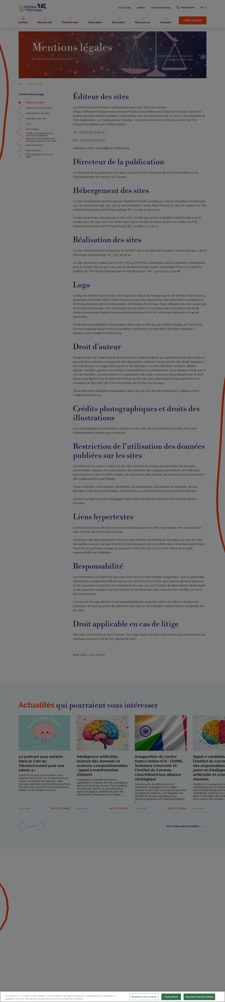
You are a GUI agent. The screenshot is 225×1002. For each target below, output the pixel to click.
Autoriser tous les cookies (199, 997)
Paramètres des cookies (144, 997)
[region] (112, 996)
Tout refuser (171, 997)
